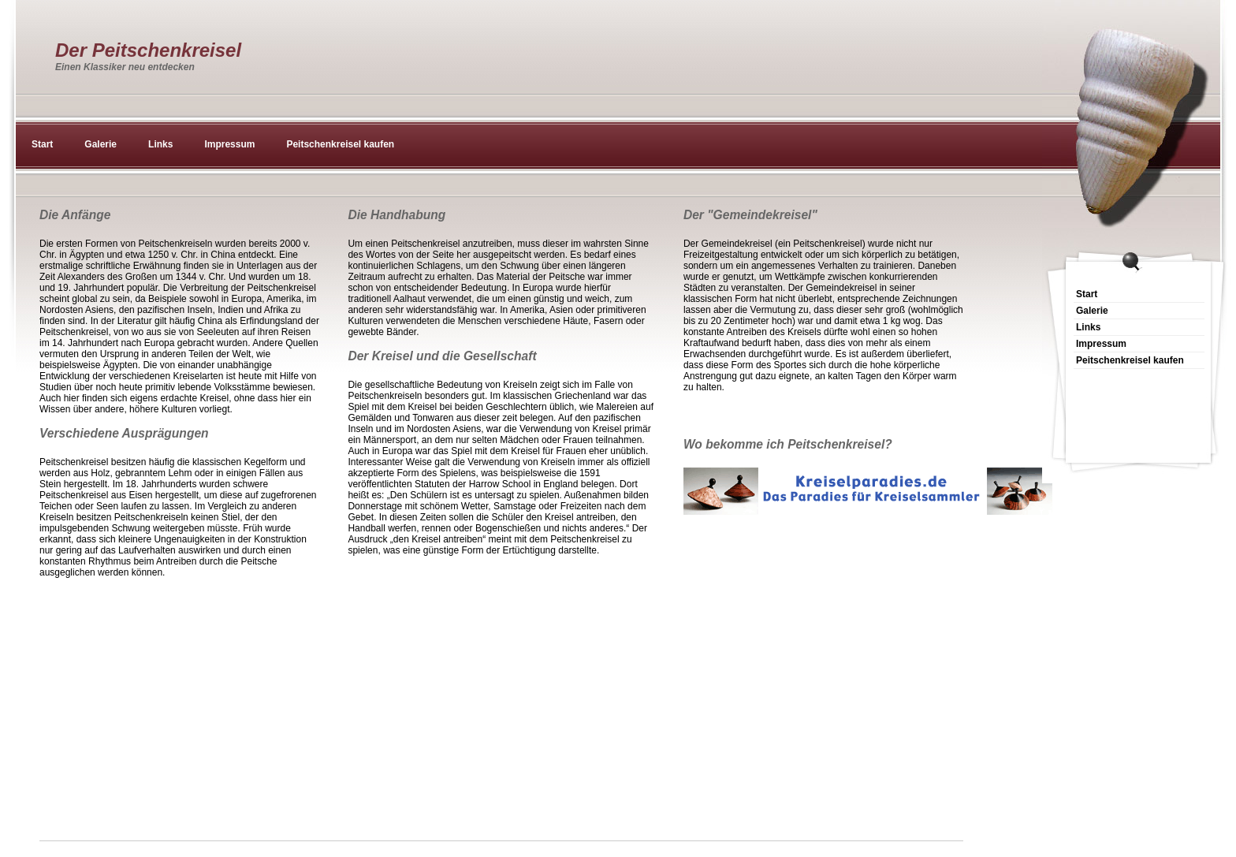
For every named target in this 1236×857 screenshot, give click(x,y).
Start (42, 144)
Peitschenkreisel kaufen (340, 144)
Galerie (100, 144)
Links (160, 144)
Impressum (229, 144)
